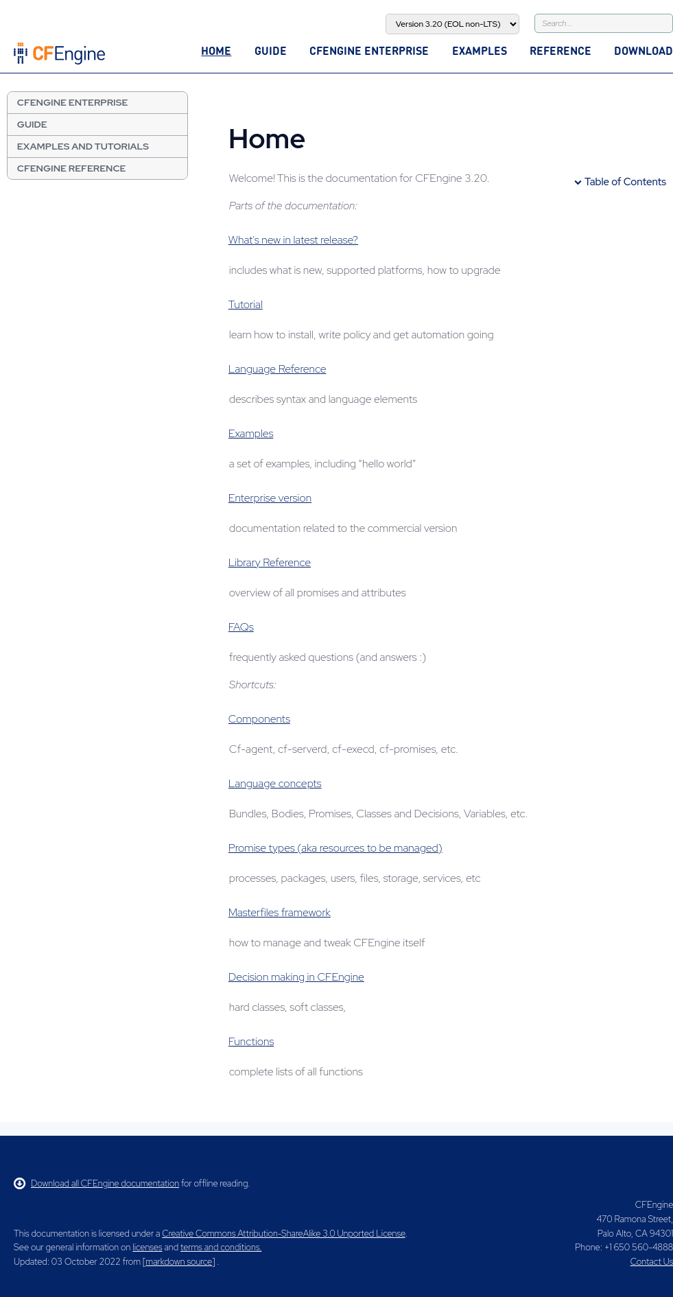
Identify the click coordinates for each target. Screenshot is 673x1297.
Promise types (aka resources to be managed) (335, 848)
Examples (479, 50)
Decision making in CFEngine (296, 977)
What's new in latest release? (293, 240)
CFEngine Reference (71, 168)
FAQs (241, 627)
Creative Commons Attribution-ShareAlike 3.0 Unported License (283, 1233)
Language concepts (275, 783)
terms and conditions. (220, 1247)
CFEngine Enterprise (369, 50)
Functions (251, 1041)
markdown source (178, 1261)
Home (216, 50)
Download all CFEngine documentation (96, 1183)
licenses (147, 1247)
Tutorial (245, 304)
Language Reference (277, 369)
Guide (271, 50)
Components (259, 719)
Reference (560, 50)
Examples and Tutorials (83, 146)
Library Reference (269, 562)
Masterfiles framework (279, 912)
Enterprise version (269, 498)
